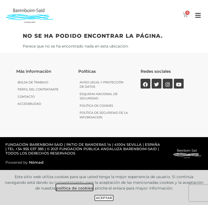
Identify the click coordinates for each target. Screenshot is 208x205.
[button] (198, 15)
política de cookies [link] (74, 188)
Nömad (36, 162)
